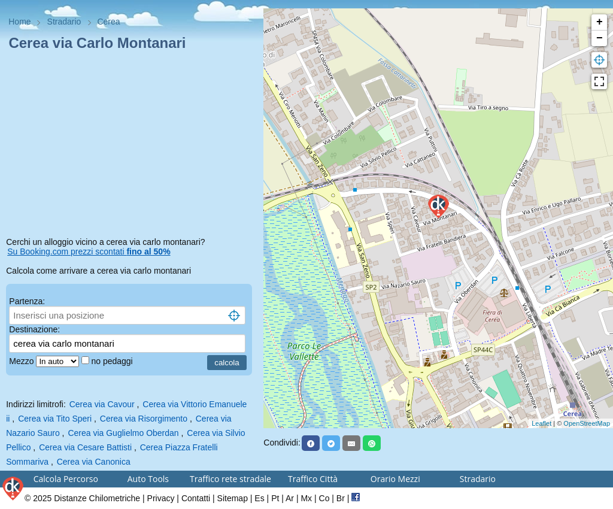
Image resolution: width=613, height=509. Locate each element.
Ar (290, 498)
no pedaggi (113, 361)
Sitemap (232, 498)
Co (324, 498)
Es (259, 498)
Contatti (195, 498)
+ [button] (599, 22)
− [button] (599, 38)
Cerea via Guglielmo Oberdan (123, 433)
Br (340, 498)
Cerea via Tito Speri (55, 418)
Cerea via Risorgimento (143, 418)
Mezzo (22, 361)
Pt (275, 498)
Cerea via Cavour (102, 404)
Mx (306, 498)
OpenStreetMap (586, 423)
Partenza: (27, 301)
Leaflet (541, 423)
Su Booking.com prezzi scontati (88, 251)
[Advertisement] (131, 146)
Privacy (161, 498)
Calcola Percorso (66, 478)
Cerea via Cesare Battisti (85, 447)
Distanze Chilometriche (97, 498)
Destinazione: (34, 329)
